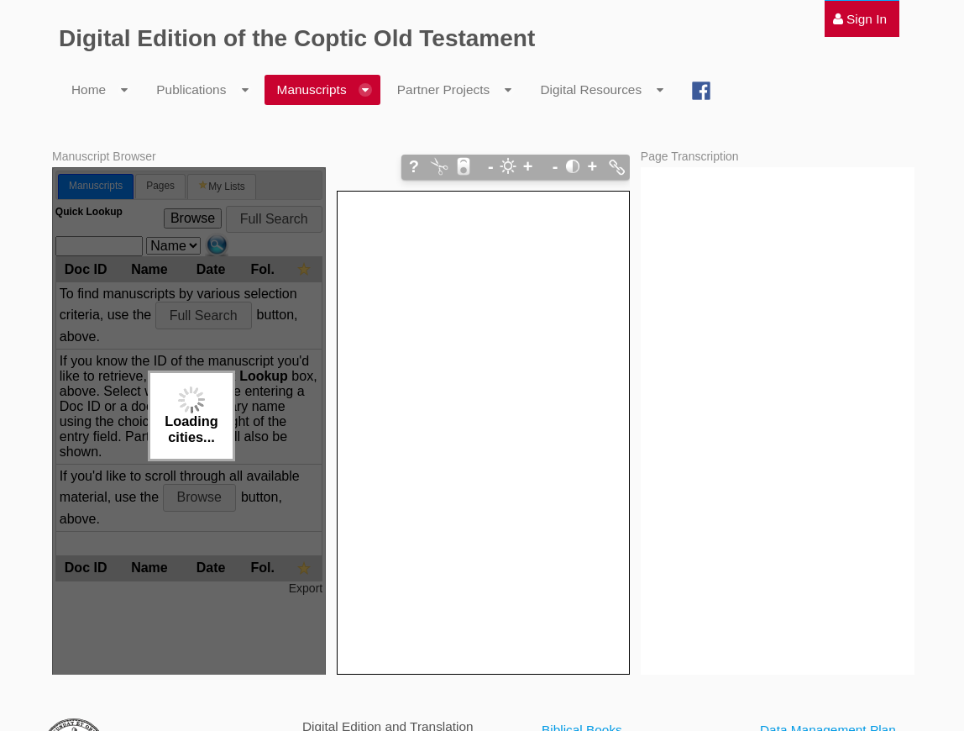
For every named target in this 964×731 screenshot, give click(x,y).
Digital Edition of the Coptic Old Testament (297, 38)
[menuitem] (860, 19)
